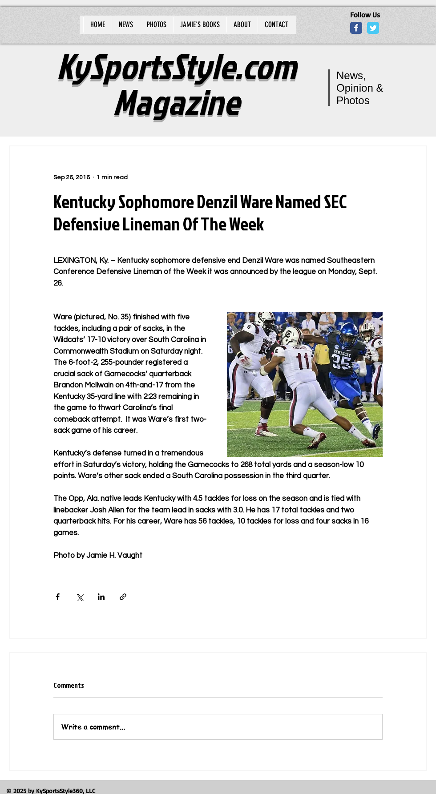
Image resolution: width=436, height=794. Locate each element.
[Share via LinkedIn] (101, 596)
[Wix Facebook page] (356, 28)
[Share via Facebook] (57, 596)
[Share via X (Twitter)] (79, 596)
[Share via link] (123, 596)
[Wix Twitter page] (373, 28)
